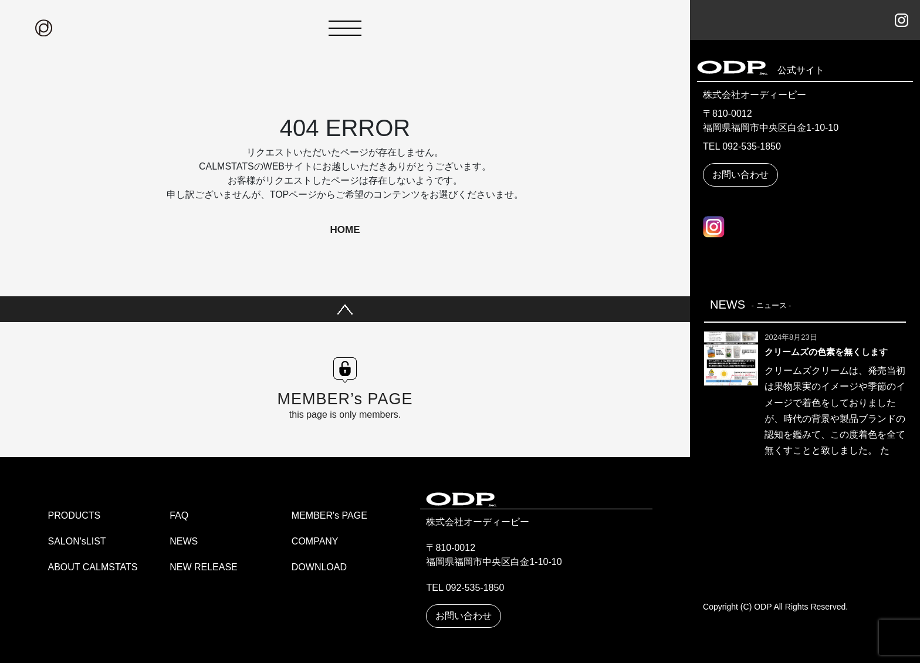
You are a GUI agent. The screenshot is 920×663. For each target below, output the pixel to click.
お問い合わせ (740, 175)
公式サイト (796, 70)
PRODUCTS (74, 515)
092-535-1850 (751, 146)
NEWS (184, 541)
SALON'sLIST (77, 541)
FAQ (179, 515)
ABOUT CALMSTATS (93, 567)
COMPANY (315, 541)
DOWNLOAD (319, 567)
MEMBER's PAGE (329, 515)
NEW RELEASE (204, 567)
